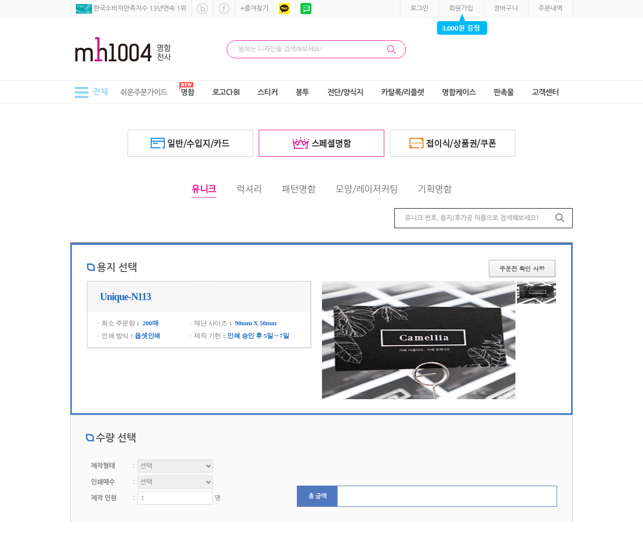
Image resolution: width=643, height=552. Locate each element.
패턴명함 (298, 189)
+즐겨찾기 (254, 8)
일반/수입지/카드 (190, 143)
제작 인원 (104, 498)
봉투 (302, 92)
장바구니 (506, 8)
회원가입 (461, 8)
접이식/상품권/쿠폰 (452, 143)
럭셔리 (249, 189)
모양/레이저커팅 (367, 189)
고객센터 (545, 92)
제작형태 (103, 466)
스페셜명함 (321, 143)
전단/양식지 (345, 92)
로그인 (419, 8)
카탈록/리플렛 (402, 92)
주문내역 (551, 8)
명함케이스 (459, 92)
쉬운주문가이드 (143, 92)
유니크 (204, 189)
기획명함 (435, 189)
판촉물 (504, 92)
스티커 (267, 92)
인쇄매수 (103, 482)
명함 (187, 92)
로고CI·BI (226, 92)
